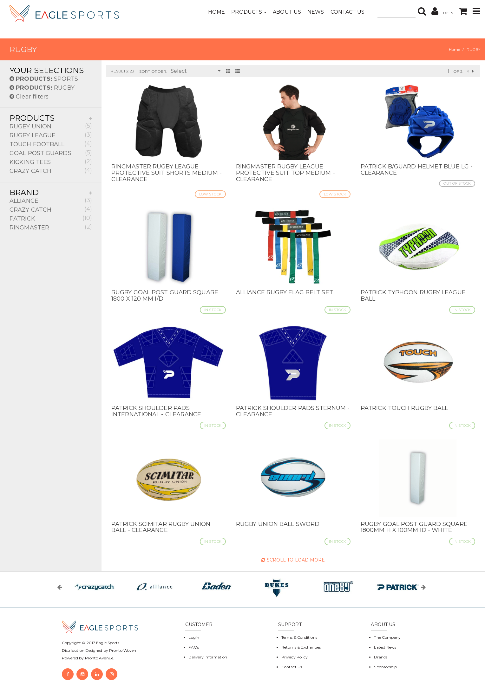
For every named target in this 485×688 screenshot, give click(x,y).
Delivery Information (207, 657)
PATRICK (51, 218)
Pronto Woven (122, 650)
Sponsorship (385, 666)
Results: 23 (122, 71)
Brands (380, 657)
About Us (287, 12)
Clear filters (29, 96)
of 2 (457, 71)
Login (193, 637)
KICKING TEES (51, 162)
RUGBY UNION (51, 126)
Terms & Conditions (299, 637)
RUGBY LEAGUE (51, 135)
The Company (387, 637)
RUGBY (42, 87)
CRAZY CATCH (51, 170)
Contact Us (348, 12)
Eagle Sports (107, 642)
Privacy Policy (294, 657)
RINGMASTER (51, 227)
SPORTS (44, 78)
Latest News (385, 647)
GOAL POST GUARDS (51, 153)
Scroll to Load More (293, 560)
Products (248, 12)
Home (216, 12)
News (315, 12)
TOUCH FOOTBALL (51, 144)
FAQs (193, 647)
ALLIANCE (51, 200)
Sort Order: (153, 71)
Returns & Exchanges (301, 647)
